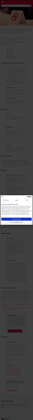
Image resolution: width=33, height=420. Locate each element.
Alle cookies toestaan (16, 219)
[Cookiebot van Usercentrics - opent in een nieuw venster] (27, 197)
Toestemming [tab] (6, 200)
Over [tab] (27, 200)
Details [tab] (16, 200)
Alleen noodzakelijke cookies (16, 222)
